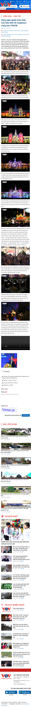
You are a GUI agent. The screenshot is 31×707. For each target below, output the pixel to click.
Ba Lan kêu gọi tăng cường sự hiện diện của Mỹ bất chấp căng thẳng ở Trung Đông (21, 548)
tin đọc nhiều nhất (15, 605)
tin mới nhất (11, 516)
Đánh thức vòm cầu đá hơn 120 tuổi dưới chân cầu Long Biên (21, 626)
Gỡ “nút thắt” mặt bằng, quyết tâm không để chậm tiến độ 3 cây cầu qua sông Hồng (21, 576)
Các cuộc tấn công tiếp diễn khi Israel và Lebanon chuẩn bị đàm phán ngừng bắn (21, 594)
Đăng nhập (27, 1)
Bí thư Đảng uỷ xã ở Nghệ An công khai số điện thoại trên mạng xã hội (21, 645)
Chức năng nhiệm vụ (18, 608)
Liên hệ (19, 1)
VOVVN (8, 439)
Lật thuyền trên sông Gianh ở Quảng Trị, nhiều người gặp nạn (21, 635)
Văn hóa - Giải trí (12, 16)
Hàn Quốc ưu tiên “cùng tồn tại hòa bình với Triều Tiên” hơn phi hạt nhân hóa (20, 616)
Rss (6, 1)
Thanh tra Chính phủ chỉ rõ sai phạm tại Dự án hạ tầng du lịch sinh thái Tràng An (21, 654)
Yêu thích (7, 371)
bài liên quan (10, 424)
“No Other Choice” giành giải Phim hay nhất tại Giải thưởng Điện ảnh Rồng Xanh (21, 663)
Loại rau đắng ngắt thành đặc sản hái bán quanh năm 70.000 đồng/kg (21, 585)
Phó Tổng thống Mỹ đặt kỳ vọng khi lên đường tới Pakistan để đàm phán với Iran (21, 558)
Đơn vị (12, 1)
